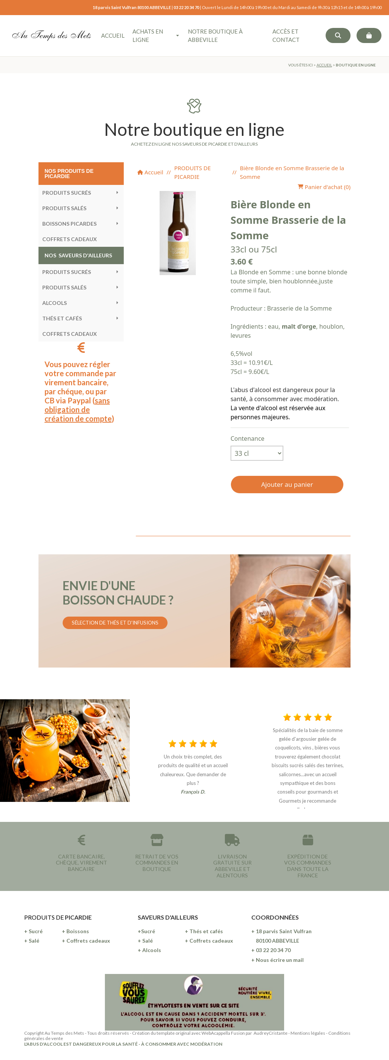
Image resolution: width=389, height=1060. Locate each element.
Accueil (150, 172)
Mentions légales (308, 1033)
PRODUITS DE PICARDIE (192, 172)
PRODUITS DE (44, 917)
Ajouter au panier (287, 484)
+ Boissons (75, 931)
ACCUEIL (324, 65)
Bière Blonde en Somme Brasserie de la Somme (292, 172)
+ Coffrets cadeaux (86, 940)
